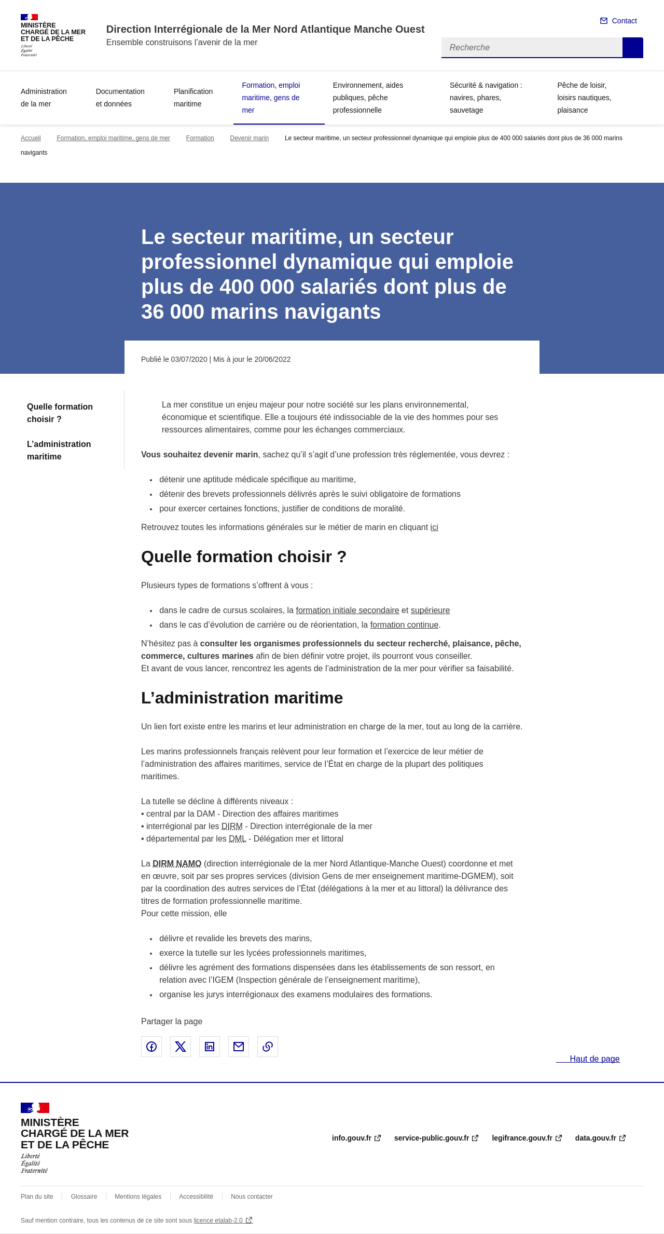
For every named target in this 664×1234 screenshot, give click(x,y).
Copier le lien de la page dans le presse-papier (267, 1046)
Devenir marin (249, 138)
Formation (200, 138)
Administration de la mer (44, 97)
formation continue (404, 624)
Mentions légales (138, 1196)
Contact (624, 21)
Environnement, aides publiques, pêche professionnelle (368, 97)
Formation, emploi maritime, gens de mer (271, 97)
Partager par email (238, 1046)
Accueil (31, 138)
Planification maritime (193, 97)
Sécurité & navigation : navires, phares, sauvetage (486, 97)
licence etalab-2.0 (218, 1220)
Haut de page (594, 1058)
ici (434, 527)
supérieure (430, 610)
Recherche (632, 47)
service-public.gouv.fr (431, 1138)
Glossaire (84, 1196)
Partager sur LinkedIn (209, 1046)
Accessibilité (196, 1196)
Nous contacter (252, 1196)
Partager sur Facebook (151, 1046)
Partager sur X (180, 1046)
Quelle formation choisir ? (60, 413)
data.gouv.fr (595, 1138)
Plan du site (37, 1196)
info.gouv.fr (351, 1138)
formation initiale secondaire (347, 610)
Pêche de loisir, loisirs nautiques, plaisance (584, 97)
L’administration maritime (59, 450)
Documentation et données (120, 97)
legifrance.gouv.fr (522, 1138)
